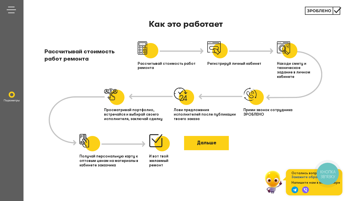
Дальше (206, 142)
